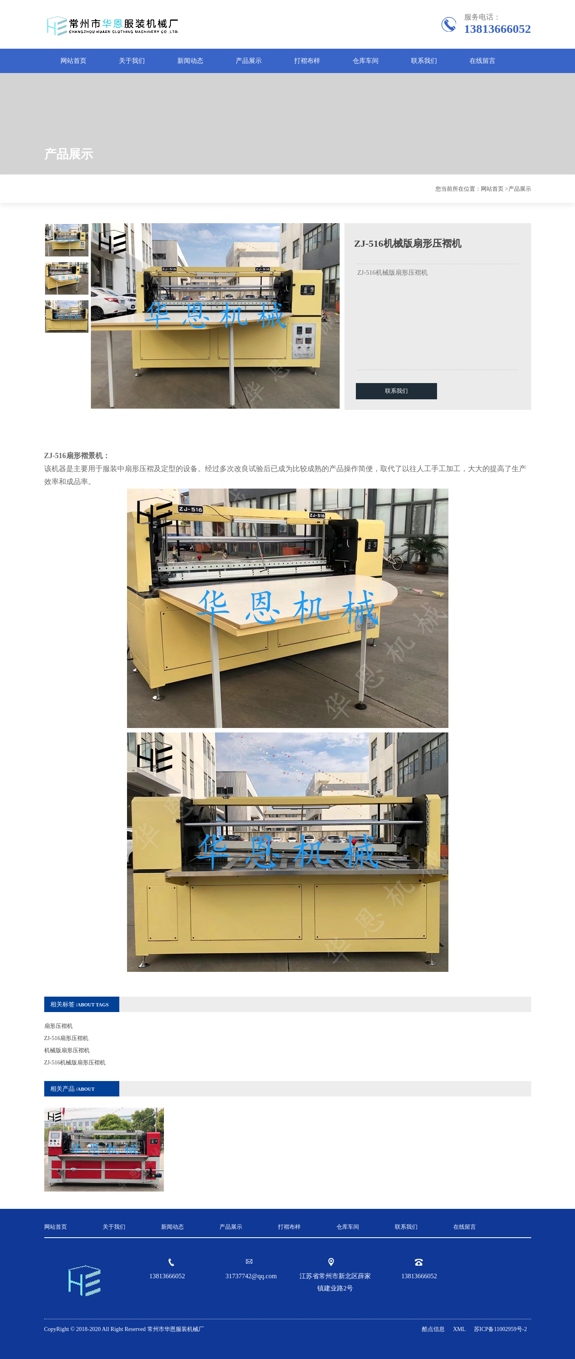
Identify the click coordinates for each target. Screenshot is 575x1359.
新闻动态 (190, 60)
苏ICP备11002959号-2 (500, 1329)
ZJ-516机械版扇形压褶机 (75, 1063)
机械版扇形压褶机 (67, 1050)
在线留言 (482, 60)
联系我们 (424, 60)
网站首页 (73, 60)
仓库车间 (366, 60)
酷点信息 (433, 1329)
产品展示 (249, 60)
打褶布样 (307, 60)
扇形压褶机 (58, 1026)
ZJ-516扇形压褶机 (66, 1038)
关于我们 (132, 60)
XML (459, 1329)
